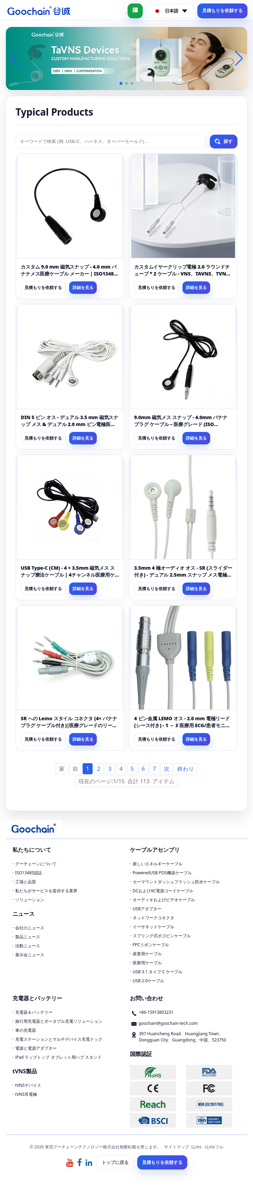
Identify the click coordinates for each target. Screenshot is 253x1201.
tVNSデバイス (28, 1085)
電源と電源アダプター (36, 1048)
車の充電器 (25, 1030)
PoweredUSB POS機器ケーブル (162, 873)
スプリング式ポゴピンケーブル (162, 936)
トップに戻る (115, 1162)
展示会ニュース (29, 955)
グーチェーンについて (36, 864)
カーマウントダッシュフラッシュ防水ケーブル (176, 882)
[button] (121, 83)
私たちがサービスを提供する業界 (46, 891)
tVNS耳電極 (26, 1094)
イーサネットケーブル (153, 927)
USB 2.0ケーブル (148, 981)
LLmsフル (214, 1147)
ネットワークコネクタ (153, 918)
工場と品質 (25, 882)
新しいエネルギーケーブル (157, 864)
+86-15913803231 (156, 1012)
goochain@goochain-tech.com (168, 1023)
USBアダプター (147, 909)
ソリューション (29, 900)
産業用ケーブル (147, 954)
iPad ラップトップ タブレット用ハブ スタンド (58, 1057)
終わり (185, 769)
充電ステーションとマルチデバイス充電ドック (58, 1039)
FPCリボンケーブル (151, 945)
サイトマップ (176, 1147)
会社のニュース (29, 928)
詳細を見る (83, 287)
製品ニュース (27, 937)
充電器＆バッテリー (34, 1012)
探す (224, 141)
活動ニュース (27, 946)
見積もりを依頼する (222, 10)
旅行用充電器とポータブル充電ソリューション (58, 1021)
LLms (196, 1147)
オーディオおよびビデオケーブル (164, 900)
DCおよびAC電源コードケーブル (163, 891)
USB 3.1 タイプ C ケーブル (157, 972)
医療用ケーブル (147, 963)
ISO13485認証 (28, 873)
